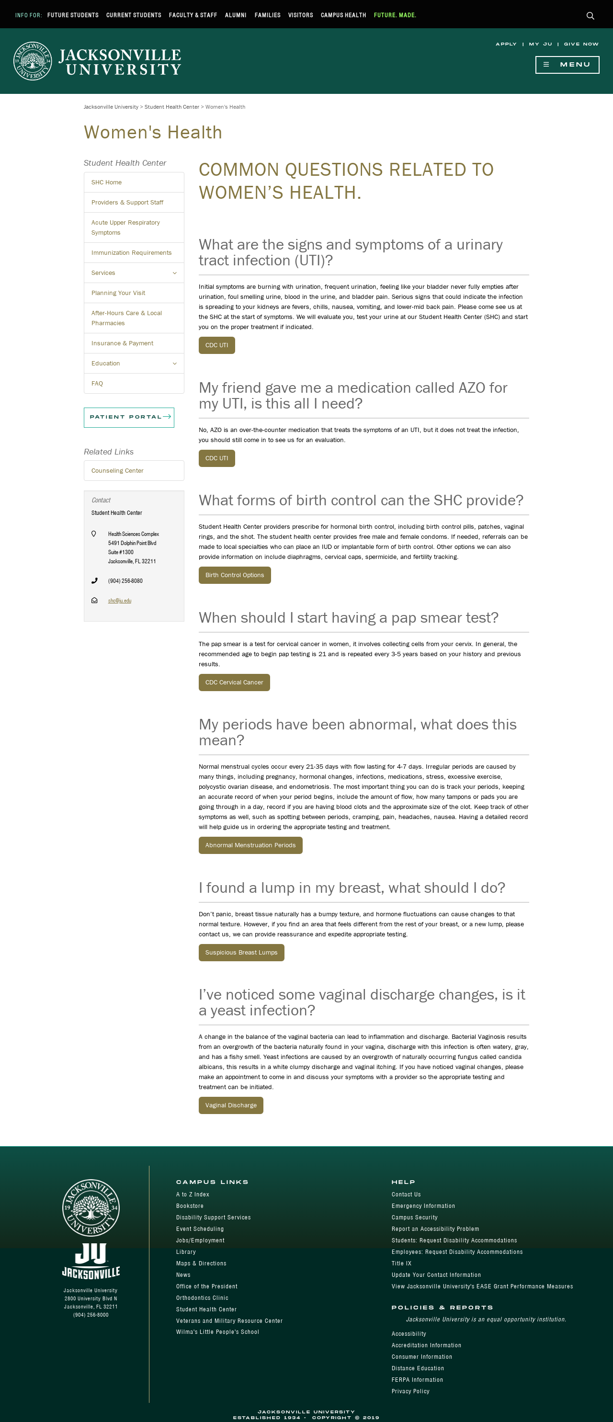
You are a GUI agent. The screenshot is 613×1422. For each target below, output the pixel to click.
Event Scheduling (200, 1229)
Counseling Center (117, 470)
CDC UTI (216, 345)
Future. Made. (395, 15)
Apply (507, 44)
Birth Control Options (234, 574)
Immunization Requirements (131, 252)
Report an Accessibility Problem (435, 1229)
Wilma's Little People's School (218, 1332)
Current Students (133, 15)
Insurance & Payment (122, 343)
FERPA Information (417, 1380)
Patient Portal (131, 417)
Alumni (236, 15)
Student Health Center (172, 106)
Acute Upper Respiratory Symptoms (125, 227)
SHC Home (106, 182)
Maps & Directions (201, 1263)
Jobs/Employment (200, 1240)
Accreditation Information (427, 1345)
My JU (541, 44)
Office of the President (207, 1286)
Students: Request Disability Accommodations (454, 1240)
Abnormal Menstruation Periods (250, 845)
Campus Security (415, 1217)
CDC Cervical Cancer (234, 682)
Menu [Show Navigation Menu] (567, 64)
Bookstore (190, 1206)
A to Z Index (192, 1194)
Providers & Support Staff (127, 202)
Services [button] (137, 275)
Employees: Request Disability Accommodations (457, 1252)
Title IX (402, 1263)
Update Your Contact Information (436, 1275)
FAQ (97, 383)
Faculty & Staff (193, 15)
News (183, 1275)
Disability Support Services (213, 1217)
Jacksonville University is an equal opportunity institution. (486, 1319)
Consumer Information (422, 1357)
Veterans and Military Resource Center (229, 1321)
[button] (591, 16)
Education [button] (137, 366)
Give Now (582, 44)
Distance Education (418, 1368)
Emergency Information (423, 1206)
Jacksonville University (111, 106)
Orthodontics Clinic (202, 1298)
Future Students (73, 15)
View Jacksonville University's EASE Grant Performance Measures (482, 1286)
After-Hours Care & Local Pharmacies (126, 317)
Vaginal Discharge (231, 1105)
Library (186, 1252)
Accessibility (409, 1334)
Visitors (300, 15)
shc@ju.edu (119, 600)
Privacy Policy (411, 1391)
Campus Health (343, 15)
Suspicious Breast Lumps (241, 952)
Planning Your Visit (118, 292)
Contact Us (406, 1194)
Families (268, 15)
